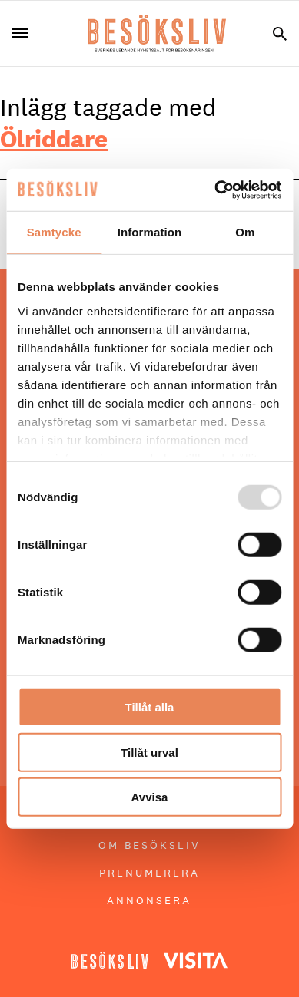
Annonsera (149, 900)
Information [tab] (150, 232)
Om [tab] (244, 232)
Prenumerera (149, 873)
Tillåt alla (149, 707)
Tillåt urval (149, 751)
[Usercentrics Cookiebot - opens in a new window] (214, 190)
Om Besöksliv (149, 845)
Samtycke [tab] (54, 232)
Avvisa (149, 797)
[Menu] (26, 33)
